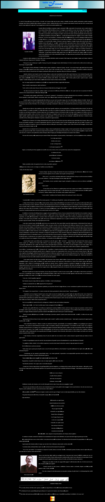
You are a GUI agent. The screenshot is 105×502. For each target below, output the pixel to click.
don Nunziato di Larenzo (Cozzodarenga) (65, 171)
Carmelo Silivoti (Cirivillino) (45, 28)
